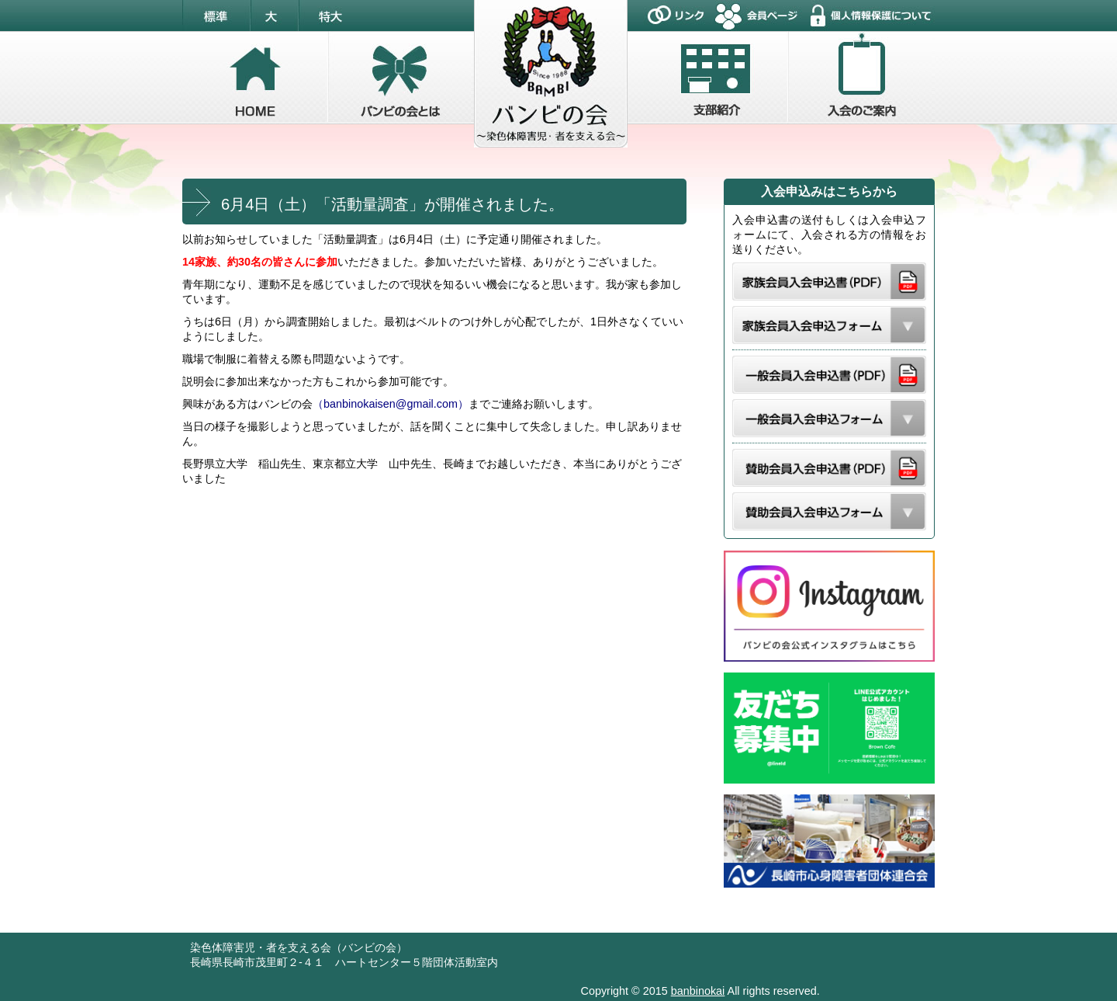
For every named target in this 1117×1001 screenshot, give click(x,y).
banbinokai (698, 991)
